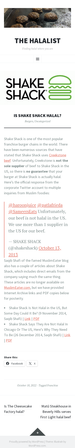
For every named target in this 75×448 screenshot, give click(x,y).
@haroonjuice (22, 205)
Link (27, 318)
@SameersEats (22, 211)
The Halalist (38, 41)
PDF (36, 318)
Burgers (29, 121)
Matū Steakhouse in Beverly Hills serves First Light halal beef (55, 411)
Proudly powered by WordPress (26, 441)
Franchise (52, 385)
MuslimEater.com (17, 287)
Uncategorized (42, 121)
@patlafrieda (50, 205)
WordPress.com (37, 445)
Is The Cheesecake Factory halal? (18, 409)
